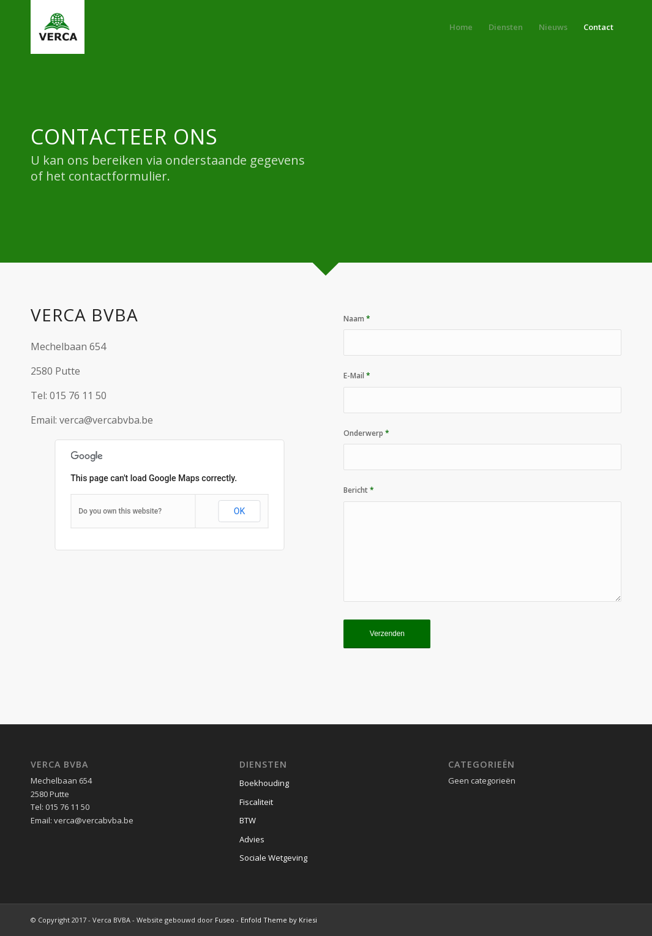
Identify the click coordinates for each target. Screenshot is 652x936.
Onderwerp (366, 433)
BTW (247, 820)
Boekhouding (264, 782)
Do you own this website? (120, 511)
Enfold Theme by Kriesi (279, 919)
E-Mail (356, 375)
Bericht (358, 490)
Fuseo (224, 919)
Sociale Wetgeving (273, 857)
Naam (356, 318)
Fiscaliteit (256, 801)
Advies (251, 839)
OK (239, 511)
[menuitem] (461, 27)
